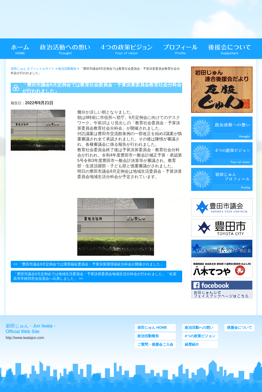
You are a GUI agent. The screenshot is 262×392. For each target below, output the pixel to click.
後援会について (239, 327)
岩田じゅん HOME (152, 327)
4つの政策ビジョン (200, 336)
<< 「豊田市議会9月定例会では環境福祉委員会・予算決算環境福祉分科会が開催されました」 (88, 264)
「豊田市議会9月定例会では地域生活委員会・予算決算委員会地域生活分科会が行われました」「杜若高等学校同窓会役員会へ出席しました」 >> (95, 276)
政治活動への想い (199, 327)
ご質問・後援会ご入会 (155, 344)
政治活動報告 (67, 68)
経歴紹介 (192, 344)
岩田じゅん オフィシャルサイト (32, 68)
